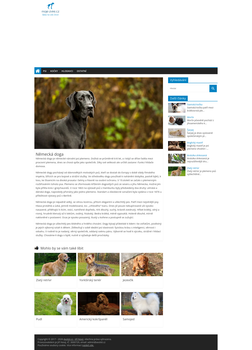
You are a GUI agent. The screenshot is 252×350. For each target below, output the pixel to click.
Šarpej (190, 129)
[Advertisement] (126, 43)
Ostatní (81, 71)
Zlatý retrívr (44, 280)
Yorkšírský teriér (90, 280)
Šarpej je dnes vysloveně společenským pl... (200, 134)
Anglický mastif (195, 142)
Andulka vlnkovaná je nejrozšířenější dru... (198, 160)
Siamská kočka (194, 104)
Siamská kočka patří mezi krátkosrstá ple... (200, 109)
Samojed (129, 319)
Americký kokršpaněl (93, 319)
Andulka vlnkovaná (197, 155)
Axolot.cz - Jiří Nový (73, 339)
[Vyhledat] (213, 88)
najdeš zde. (88, 345)
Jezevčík (128, 280)
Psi (44, 71)
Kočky (54, 71)
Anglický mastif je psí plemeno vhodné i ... (198, 147)
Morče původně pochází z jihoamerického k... (200, 122)
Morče (190, 117)
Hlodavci (67, 71)
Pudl (39, 319)
